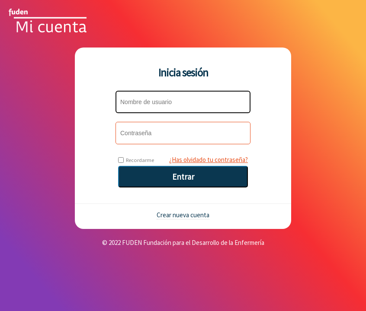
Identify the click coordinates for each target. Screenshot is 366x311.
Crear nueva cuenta (183, 215)
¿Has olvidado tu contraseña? (208, 160)
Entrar (183, 176)
